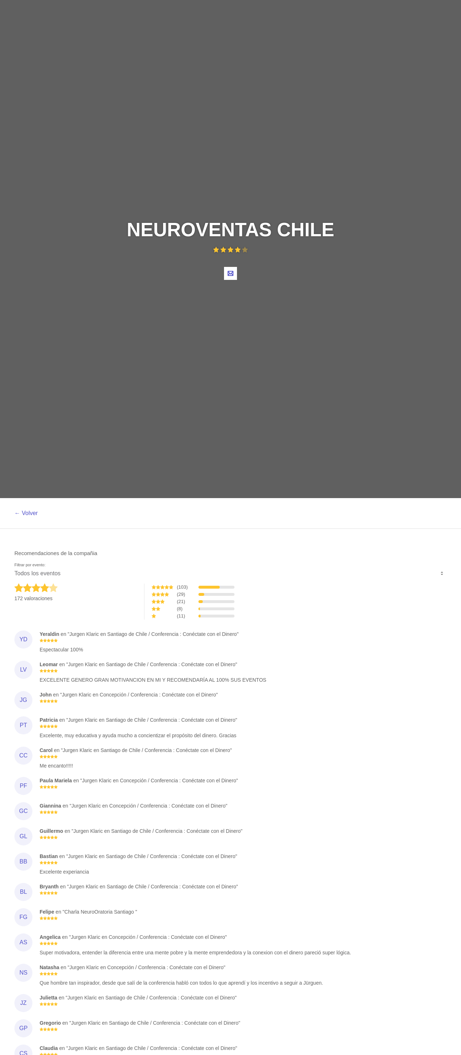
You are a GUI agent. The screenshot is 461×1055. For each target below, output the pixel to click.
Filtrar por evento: (29, 565)
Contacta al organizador (230, 273)
